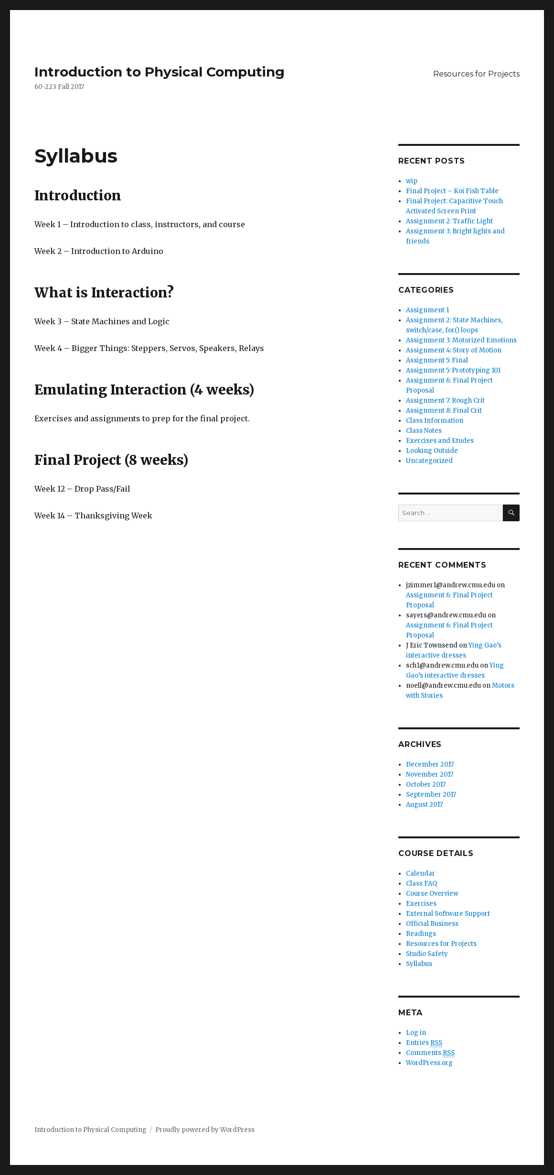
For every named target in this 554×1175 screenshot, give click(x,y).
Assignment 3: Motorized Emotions (461, 340)
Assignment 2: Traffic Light (449, 221)
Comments (430, 1053)
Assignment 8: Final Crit (444, 410)
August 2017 (424, 805)
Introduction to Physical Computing (159, 72)
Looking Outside (432, 451)
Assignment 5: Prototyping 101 (453, 370)
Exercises (421, 904)
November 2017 (429, 774)
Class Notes (424, 431)
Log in (416, 1033)
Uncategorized (429, 461)
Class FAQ (421, 883)
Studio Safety (427, 954)
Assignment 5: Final (437, 360)
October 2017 (426, 784)
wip (411, 181)
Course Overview (432, 893)
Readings (421, 934)
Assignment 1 (427, 310)
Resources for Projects (476, 73)
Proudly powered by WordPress (205, 1130)
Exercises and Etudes (440, 441)
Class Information (434, 421)
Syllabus (419, 964)
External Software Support (448, 914)
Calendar (420, 873)
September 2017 (431, 795)
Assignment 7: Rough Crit (445, 400)
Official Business (432, 924)
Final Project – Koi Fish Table (452, 191)
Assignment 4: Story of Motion (453, 350)
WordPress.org (429, 1063)
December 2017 (430, 764)
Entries (424, 1043)
